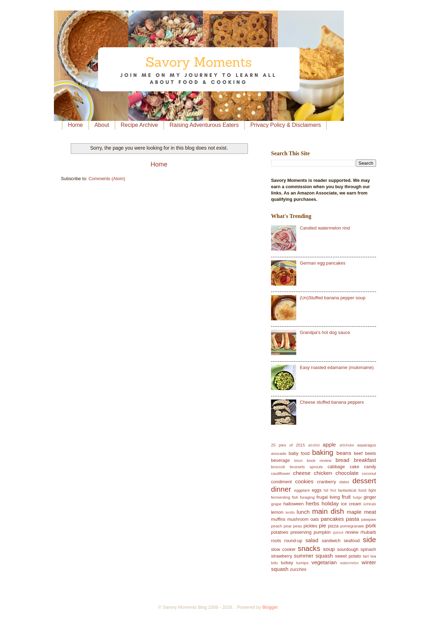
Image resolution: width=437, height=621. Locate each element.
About (102, 125)
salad (311, 540)
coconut (369, 473)
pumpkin (322, 532)
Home (75, 125)
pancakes (332, 519)
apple (329, 445)
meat (370, 512)
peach (276, 526)
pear (288, 526)
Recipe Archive (139, 125)
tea (373, 556)
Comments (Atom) (107, 178)
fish (295, 497)
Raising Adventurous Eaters (203, 125)
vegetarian (324, 562)
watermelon (349, 563)
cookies (304, 481)
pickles (310, 525)
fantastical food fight (357, 490)
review (351, 532)
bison (298, 461)
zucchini (298, 569)
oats (314, 519)
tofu (274, 563)
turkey (287, 562)
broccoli (278, 467)
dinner (281, 489)
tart (366, 556)
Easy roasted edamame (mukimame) (337, 367)
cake (354, 466)
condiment (281, 481)
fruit (346, 497)
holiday (330, 503)
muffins (278, 519)
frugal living (328, 497)
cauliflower (280, 473)
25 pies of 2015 (288, 445)
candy (370, 466)
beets (370, 453)
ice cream (351, 503)
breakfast (365, 460)
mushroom (297, 519)
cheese (302, 473)
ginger (369, 497)
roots (276, 540)
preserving (301, 532)
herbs (312, 503)
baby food (299, 453)
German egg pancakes (322, 263)
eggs (316, 490)
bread (342, 460)
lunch (303, 512)
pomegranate (352, 526)
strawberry (281, 556)
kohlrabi (369, 504)
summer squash (313, 556)
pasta (352, 519)
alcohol (314, 445)
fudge (357, 497)
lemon (277, 512)
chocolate (347, 473)
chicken (323, 473)
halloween (293, 503)
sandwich (331, 540)
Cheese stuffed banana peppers (332, 402)
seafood (352, 540)
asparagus (366, 445)
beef (358, 453)
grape (276, 504)
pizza (333, 525)
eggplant (302, 490)
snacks (309, 548)
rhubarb (368, 532)
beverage (280, 460)
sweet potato (348, 556)
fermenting (280, 497)
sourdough (348, 549)
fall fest (330, 490)
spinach (368, 549)
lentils (289, 512)
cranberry (326, 481)
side (369, 539)
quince (338, 532)
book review (319, 460)
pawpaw (368, 519)
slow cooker (283, 549)
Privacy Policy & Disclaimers (285, 125)
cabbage (336, 466)
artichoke (346, 445)
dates (344, 482)
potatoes (279, 532)
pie (322, 525)
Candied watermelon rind (325, 228)
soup (329, 549)
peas (297, 526)
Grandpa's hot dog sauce (325, 332)
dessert (364, 481)
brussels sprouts (306, 467)
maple (354, 512)
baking (322, 452)
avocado (278, 453)
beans (344, 453)
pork (371, 525)
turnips (302, 563)
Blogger (270, 607)
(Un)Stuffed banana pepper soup (332, 297)
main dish (328, 511)
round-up (293, 540)
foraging (307, 497)
